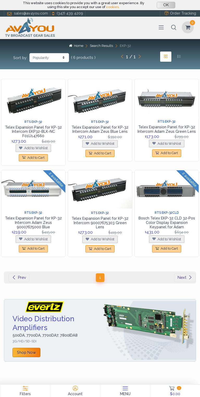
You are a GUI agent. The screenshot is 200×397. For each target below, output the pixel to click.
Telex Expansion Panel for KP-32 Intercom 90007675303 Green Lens (100, 222)
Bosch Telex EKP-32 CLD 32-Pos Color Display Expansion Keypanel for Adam (167, 222)
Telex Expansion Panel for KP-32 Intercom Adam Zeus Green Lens (167, 129)
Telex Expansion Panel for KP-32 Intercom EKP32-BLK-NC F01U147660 (33, 131)
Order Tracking (180, 13)
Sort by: (20, 57)
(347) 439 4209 (67, 13)
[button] (174, 27)
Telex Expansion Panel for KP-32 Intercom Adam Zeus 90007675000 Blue (33, 222)
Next (185, 277)
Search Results (101, 46)
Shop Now (26, 352)
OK (166, 5)
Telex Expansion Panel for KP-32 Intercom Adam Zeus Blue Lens (100, 129)
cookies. (113, 7)
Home (76, 46)
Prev (19, 277)
